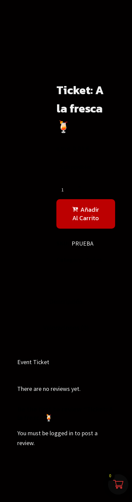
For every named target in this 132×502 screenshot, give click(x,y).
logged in (61, 433)
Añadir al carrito (85, 214)
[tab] (66, 302)
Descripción (66, 301)
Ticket (94, 260)
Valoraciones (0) (66, 327)
